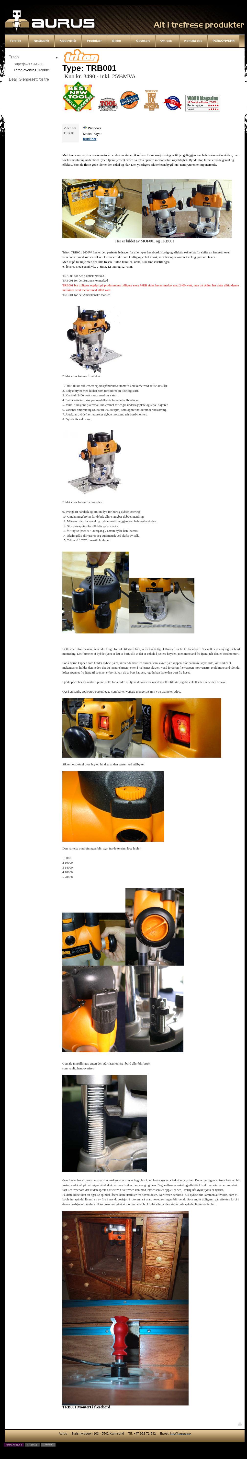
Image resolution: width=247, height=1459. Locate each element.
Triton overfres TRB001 (32, 70)
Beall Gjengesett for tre (29, 79)
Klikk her (89, 139)
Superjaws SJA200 (29, 64)
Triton (14, 57)
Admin (48, 1444)
